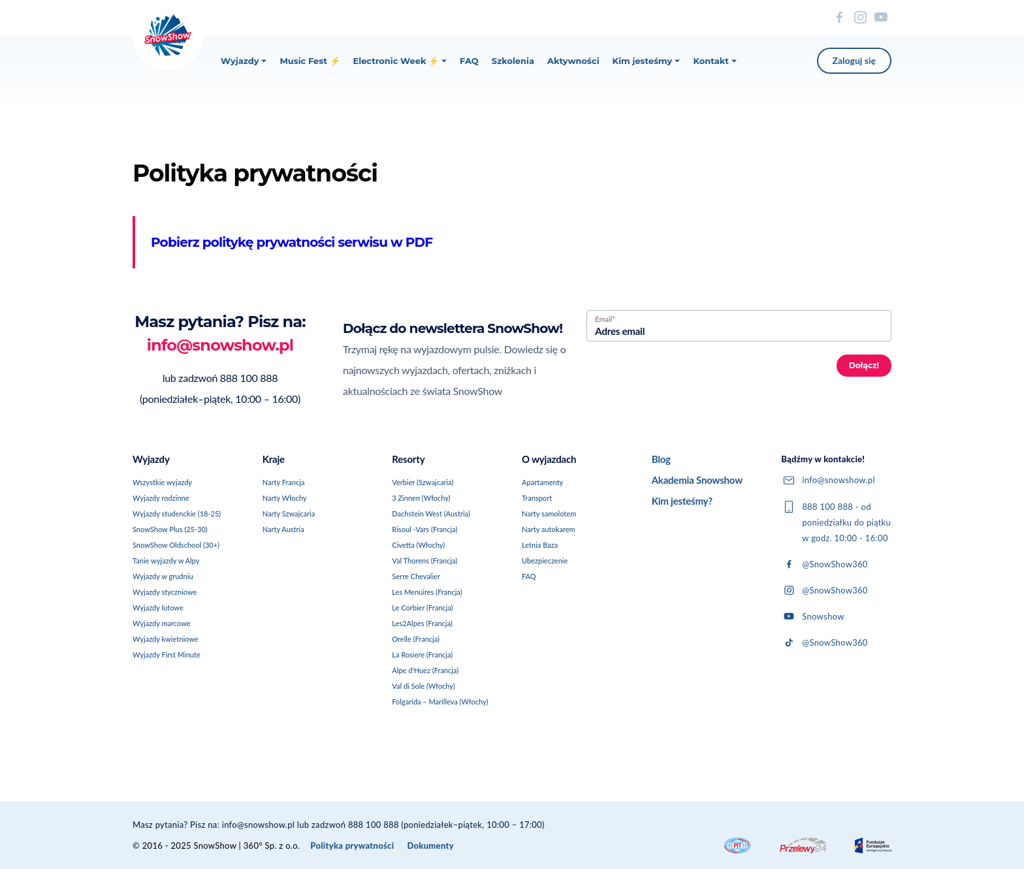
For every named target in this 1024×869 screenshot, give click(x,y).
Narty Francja (284, 482)
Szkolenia (513, 60)
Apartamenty (542, 482)
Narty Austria (283, 529)
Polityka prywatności (352, 845)
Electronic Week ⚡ (400, 60)
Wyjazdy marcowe (162, 623)
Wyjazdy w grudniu (163, 576)
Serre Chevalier (416, 576)
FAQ (469, 60)
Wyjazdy (243, 60)
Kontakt (714, 60)
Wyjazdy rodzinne (161, 498)
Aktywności (573, 60)
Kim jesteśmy (646, 60)
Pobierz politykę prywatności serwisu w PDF (291, 242)
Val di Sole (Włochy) (423, 686)
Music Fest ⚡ (310, 60)
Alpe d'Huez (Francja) (425, 670)
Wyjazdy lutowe (158, 607)
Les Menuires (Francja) (427, 592)
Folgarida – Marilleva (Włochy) (440, 701)
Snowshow (812, 616)
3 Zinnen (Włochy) (421, 498)
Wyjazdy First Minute (166, 654)
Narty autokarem (548, 529)
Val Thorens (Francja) (424, 560)
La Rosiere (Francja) (422, 654)
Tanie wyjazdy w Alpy (166, 560)
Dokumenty (430, 845)
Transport (537, 498)
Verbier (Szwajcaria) (422, 482)
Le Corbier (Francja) (422, 607)
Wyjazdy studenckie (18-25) (177, 513)
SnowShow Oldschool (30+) (176, 545)
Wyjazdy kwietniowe (166, 639)
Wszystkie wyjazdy (162, 482)
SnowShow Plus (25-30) (170, 529)
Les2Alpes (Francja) (422, 623)
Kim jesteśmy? (682, 501)
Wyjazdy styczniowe (165, 592)
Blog (661, 459)
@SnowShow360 (824, 564)
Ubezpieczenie (545, 560)
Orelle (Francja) (416, 639)
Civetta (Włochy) (418, 545)
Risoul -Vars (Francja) (424, 529)
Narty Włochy (285, 498)
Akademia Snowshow (697, 480)
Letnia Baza (540, 545)
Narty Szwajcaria (289, 513)
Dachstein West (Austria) (431, 513)
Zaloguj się (854, 60)
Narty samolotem (549, 513)
